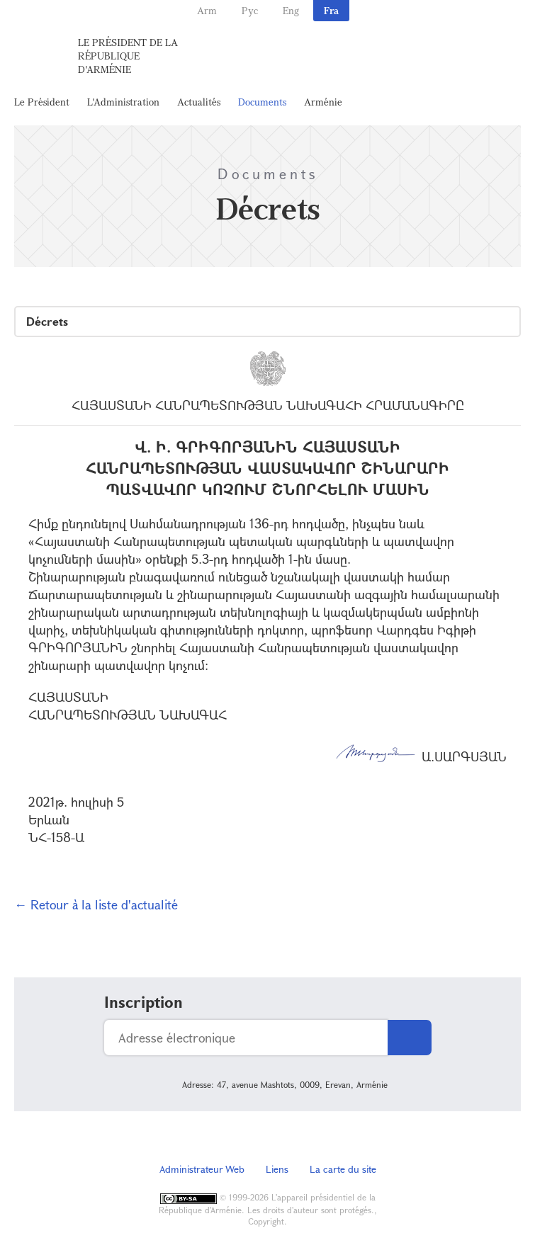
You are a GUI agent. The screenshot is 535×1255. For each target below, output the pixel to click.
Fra (331, 10)
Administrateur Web (201, 1169)
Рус (250, 10)
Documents (262, 101)
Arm (207, 10)
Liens (277, 1169)
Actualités (198, 101)
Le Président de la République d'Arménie (128, 55)
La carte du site (343, 1169)
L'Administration (123, 101)
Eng (291, 10)
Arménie (323, 101)
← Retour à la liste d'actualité (96, 904)
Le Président (41, 101)
